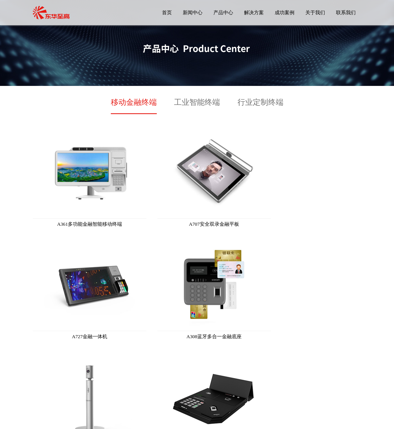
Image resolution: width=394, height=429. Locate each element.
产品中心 (223, 12)
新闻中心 (192, 12)
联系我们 (346, 12)
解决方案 (254, 12)
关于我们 (315, 12)
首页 (167, 12)
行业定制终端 (260, 102)
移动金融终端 (134, 102)
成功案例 (284, 12)
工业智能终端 (197, 102)
